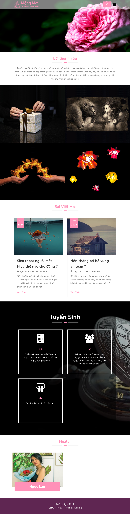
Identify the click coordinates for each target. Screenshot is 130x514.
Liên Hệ (78, 507)
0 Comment (41, 271)
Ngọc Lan (24, 271)
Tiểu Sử (68, 507)
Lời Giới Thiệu (55, 507)
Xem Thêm (22, 292)
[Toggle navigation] (114, 4)
